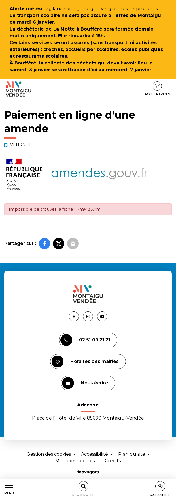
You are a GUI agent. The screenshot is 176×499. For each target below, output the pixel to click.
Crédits (113, 460)
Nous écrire (85, 383)
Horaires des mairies (85, 361)
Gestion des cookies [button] (49, 454)
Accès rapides (157, 88)
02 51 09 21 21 (85, 340)
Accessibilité (94, 454)
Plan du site (131, 454)
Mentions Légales (75, 460)
